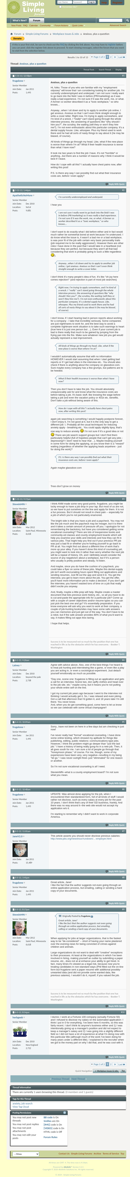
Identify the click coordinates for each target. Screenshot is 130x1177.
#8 (123, 877)
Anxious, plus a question (33, 63)
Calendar (33, 25)
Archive (97, 1153)
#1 (123, 75)
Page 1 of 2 (99, 56)
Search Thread (105, 69)
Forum (36, 20)
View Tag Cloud (21, 1106)
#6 (123, 789)
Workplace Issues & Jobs (66, 34)
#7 (123, 831)
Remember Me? (68, 7)
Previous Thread (60, 1078)
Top (123, 1071)
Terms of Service (111, 1153)
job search (26, 1103)
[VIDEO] (48, 1128)
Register (117, 2)
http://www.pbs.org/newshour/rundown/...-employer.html (81, 838)
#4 (123, 660)
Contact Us (64, 1153)
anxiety (16, 1103)
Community (45, 25)
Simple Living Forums (37, 34)
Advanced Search (118, 25)
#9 (123, 909)
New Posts (16, 25)
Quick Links (77, 25)
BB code (48, 1117)
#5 (123, 722)
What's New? (20, 20)
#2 (123, 190)
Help (104, 2)
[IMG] (47, 1124)
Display (119, 69)
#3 (123, 499)
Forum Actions (61, 25)
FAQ (25, 25)
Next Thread (78, 1078)
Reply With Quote (115, 184)
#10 (122, 1012)
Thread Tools (89, 69)
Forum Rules (50, 1137)
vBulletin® (68, 1167)
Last (121, 57)
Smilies (47, 1121)
